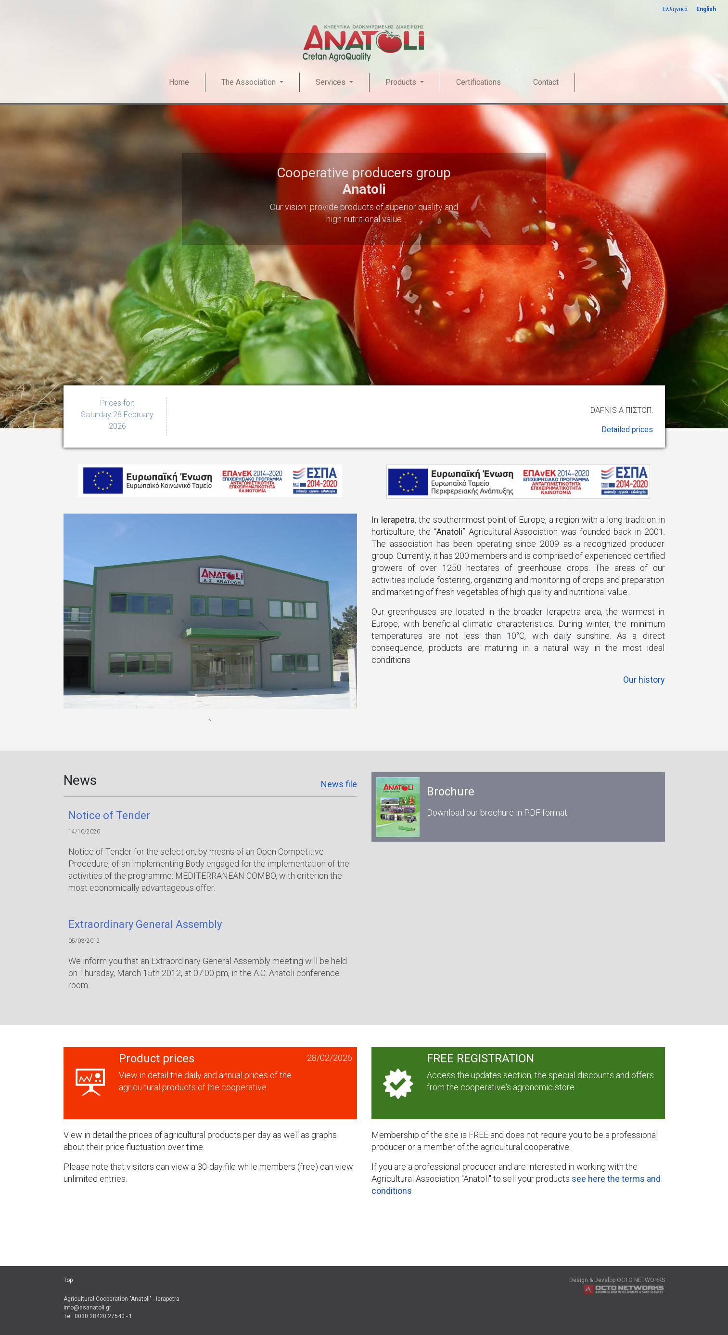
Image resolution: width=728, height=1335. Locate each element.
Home (179, 82)
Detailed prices (627, 429)
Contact (546, 82)
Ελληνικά (675, 9)
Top (68, 1280)
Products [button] (401, 82)
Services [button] (331, 82)
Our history (644, 679)
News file (339, 784)
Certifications (478, 82)
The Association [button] (249, 82)
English (706, 9)
